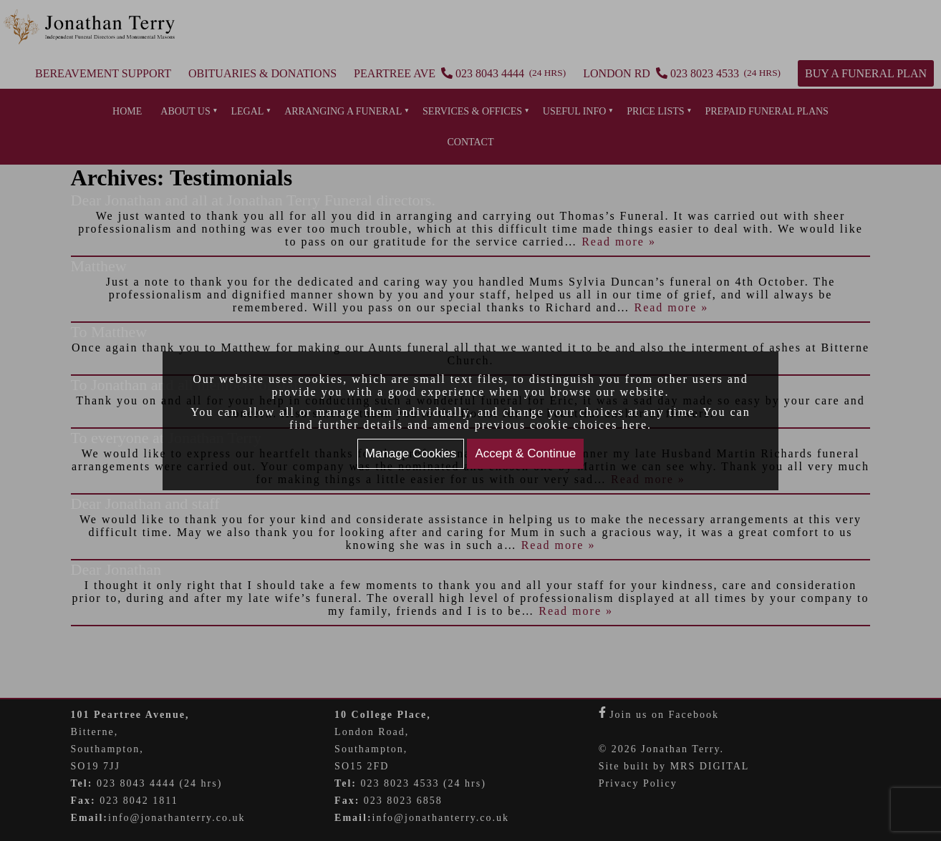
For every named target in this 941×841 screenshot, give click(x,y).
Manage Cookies (411, 453)
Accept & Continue (525, 453)
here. (637, 425)
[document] (470, 420)
